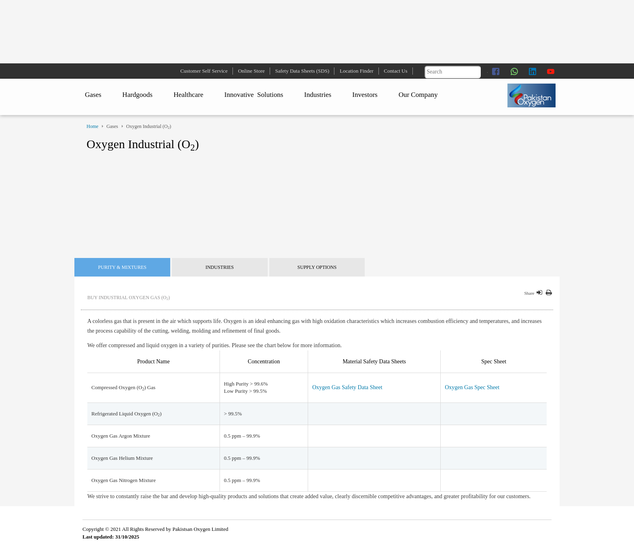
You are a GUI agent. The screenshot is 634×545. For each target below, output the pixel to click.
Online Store (251, 71)
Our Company (418, 95)
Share (529, 293)
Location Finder (356, 71)
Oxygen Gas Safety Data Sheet (347, 387)
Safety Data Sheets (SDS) (302, 71)
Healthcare (188, 95)
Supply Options (317, 267)
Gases (93, 95)
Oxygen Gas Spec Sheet (472, 387)
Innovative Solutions (253, 95)
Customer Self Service (204, 71)
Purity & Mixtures (122, 267)
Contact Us (395, 71)
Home (92, 126)
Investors (364, 95)
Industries (317, 95)
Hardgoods (138, 95)
